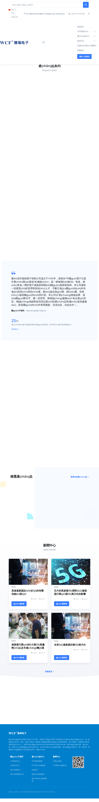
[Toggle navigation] (43, 42)
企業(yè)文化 (14, 765)
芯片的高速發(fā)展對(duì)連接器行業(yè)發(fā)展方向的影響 (70, 592)
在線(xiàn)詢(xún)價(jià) (86, 45)
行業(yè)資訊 (57, 761)
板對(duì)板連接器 (38, 774)
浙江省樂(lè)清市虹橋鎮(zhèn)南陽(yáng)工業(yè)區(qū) (44, 14)
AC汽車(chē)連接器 (38, 765)
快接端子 (35, 770)
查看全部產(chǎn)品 (80, 477)
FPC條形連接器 (37, 761)
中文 (13, 13)
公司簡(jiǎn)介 (83, 31)
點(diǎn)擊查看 (19, 604)
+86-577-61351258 (76, 14)
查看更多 (15, 329)
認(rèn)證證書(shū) (17, 774)
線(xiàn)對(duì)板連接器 (39, 779)
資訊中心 (80, 41)
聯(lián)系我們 (84, 56)
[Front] (6, 42)
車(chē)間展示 (15, 770)
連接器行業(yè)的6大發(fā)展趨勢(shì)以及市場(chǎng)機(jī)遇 (28, 646)
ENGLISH (14, 17)
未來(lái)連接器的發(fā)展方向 (70, 644)
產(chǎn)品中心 (83, 36)
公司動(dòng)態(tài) (60, 765)
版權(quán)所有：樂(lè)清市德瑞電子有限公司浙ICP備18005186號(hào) (32, 792)
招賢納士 (80, 50)
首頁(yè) (80, 26)
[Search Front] (46, 5)
